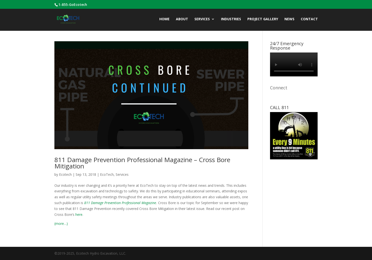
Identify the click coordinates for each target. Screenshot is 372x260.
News (289, 19)
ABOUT (182, 19)
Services (202, 19)
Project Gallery (262, 19)
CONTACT (309, 19)
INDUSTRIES (231, 19)
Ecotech (65, 174)
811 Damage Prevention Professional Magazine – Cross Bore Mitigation (142, 162)
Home (164, 19)
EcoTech (107, 174)
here (78, 214)
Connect (278, 88)
